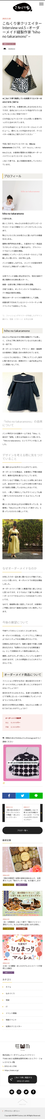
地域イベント (21, 884)
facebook (33, 1092)
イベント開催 (21, 928)
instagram (19, 1092)
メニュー (41, 4)
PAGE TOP (22, 1104)
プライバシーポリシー (12, 1111)
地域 (7, 1000)
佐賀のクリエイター (9, 44)
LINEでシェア (36, 796)
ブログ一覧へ (22, 830)
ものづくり (10, 993)
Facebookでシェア (9, 796)
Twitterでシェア (23, 796)
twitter (26, 1092)
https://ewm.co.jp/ (12, 1070)
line (11, 1092)
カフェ (8, 884)
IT (7, 1007)
